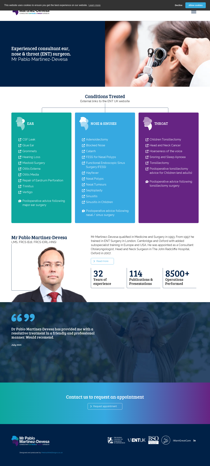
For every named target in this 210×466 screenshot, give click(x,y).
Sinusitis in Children (99, 223)
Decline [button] (178, 5)
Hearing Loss (31, 178)
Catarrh (91, 172)
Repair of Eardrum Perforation (42, 201)
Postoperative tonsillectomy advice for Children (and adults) (171, 191)
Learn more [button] (94, 5)
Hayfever (92, 193)
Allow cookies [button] (196, 5)
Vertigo (27, 213)
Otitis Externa (31, 189)
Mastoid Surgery (33, 183)
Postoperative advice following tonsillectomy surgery (171, 204)
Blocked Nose (95, 166)
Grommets (29, 172)
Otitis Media (30, 195)
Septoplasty (94, 211)
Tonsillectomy (159, 183)
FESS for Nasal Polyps (101, 178)
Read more (102, 282)
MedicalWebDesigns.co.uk (52, 453)
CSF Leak (28, 160)
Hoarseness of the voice (166, 172)
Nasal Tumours (96, 205)
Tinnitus (28, 207)
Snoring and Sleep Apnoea (168, 178)
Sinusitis (91, 217)
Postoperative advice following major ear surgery (43, 223)
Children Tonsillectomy (165, 160)
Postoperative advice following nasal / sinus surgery (107, 233)
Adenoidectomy (97, 160)
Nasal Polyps (95, 199)
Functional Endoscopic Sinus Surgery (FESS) (105, 185)
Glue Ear (28, 166)
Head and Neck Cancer (165, 166)
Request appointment (105, 406)
